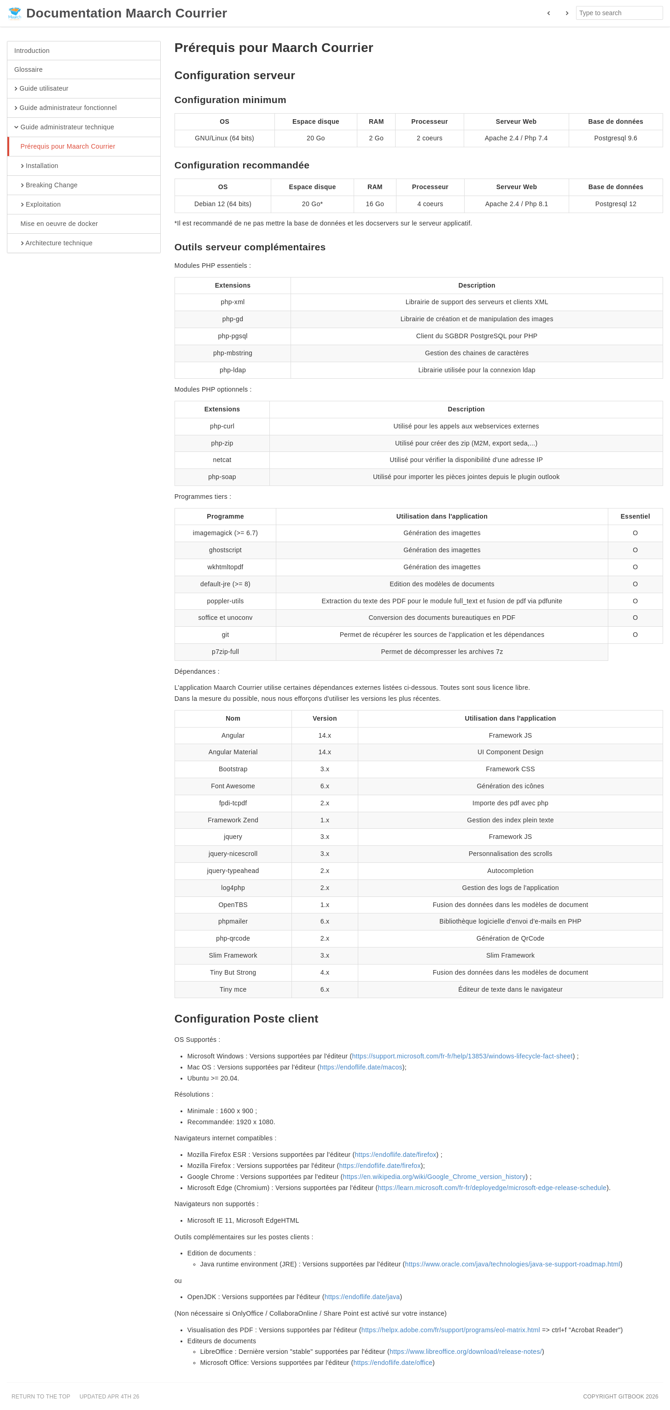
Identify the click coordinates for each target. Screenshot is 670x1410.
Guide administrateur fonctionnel (65, 108)
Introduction (32, 50)
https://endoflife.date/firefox (395, 1154)
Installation (36, 166)
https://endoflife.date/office (392, 1362)
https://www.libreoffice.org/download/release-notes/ (466, 1351)
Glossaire (28, 69)
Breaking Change (46, 185)
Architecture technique (53, 243)
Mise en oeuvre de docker (56, 224)
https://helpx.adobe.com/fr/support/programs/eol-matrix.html (450, 1330)
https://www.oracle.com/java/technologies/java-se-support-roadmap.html (512, 1264)
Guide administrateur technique (64, 127)
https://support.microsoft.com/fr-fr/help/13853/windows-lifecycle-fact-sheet (462, 1056)
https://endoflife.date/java (362, 1296)
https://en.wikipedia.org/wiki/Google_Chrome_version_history (434, 1176)
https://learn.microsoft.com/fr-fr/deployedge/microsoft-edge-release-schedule (492, 1187)
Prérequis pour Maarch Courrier (64, 146)
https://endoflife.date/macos (361, 1067)
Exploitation (37, 204)
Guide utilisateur (41, 88)
